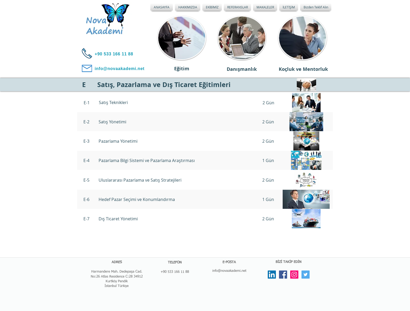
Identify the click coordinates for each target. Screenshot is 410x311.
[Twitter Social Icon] (305, 274)
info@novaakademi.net (229, 271)
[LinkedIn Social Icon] (272, 274)
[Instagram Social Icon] (294, 274)
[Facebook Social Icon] (283, 274)
